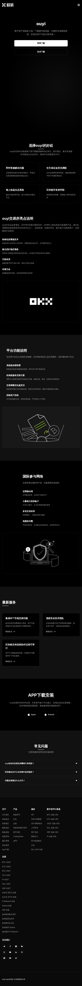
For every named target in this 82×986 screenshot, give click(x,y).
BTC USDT (6, 871)
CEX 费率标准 (36, 823)
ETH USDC (6, 867)
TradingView (18, 836)
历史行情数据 (36, 819)
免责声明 (5, 836)
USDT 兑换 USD (53, 823)
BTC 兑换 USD (52, 815)
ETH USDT (6, 875)
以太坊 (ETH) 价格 (9, 897)
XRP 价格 (5, 910)
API (32, 815)
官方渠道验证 (36, 841)
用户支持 (34, 832)
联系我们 (5, 823)
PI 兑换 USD (51, 836)
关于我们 (5, 815)
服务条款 (5, 828)
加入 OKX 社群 (37, 849)
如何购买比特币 (8, 919)
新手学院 (16, 832)
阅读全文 (10, 631)
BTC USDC (6, 862)
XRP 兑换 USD (52, 832)
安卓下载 (41, 52)
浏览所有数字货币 (20, 828)
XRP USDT (6, 888)
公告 (33, 845)
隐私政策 (5, 832)
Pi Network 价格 (8, 901)
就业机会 (5, 819)
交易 (15, 823)
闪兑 (15, 819)
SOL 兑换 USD (52, 828)
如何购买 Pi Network (10, 932)
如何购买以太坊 (8, 923)
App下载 (5, 849)
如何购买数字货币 (9, 914)
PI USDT (5, 879)
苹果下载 (41, 43)
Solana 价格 (7, 906)
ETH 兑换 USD (52, 819)
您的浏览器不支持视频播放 (41, 100)
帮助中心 (34, 836)
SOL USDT (6, 884)
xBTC (15, 841)
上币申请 (34, 828)
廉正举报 (5, 841)
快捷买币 (16, 815)
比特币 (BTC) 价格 (9, 893)
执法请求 (5, 845)
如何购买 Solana (8, 927)
